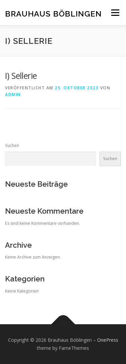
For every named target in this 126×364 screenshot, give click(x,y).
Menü (114, 13)
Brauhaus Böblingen (53, 13)
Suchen (12, 145)
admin (13, 94)
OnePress (107, 340)
